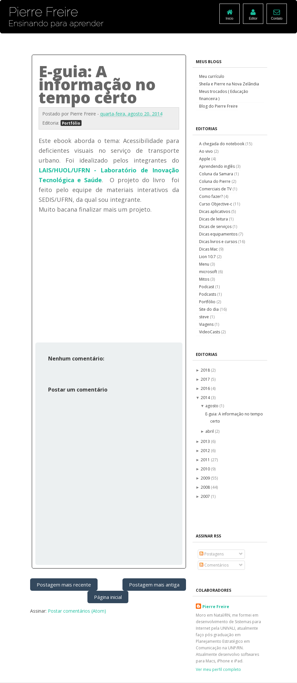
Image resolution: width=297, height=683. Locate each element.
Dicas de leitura (214, 219)
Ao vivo (206, 151)
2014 (206, 397)
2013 (206, 441)
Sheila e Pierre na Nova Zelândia (229, 84)
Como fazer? (211, 196)
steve (204, 317)
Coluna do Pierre (215, 181)
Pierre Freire (215, 606)
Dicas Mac (209, 249)
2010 (206, 469)
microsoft (208, 271)
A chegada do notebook (222, 144)
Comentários (214, 565)
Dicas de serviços (215, 226)
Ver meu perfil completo (218, 669)
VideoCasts (210, 332)
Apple (205, 159)
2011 (206, 460)
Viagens (206, 324)
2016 (206, 388)
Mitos (204, 279)
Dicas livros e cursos (218, 241)
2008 (206, 487)
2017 (206, 379)
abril (210, 431)
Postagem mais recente (64, 584)
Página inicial (108, 597)
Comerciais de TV (215, 189)
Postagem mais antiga (154, 584)
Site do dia (209, 309)
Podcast (207, 286)
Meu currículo (211, 76)
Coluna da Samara (216, 174)
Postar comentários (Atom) (77, 611)
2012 (206, 450)
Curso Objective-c (216, 204)
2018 (206, 370)
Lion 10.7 (208, 256)
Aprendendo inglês (217, 166)
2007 (206, 496)
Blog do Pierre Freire (218, 106)
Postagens (211, 554)
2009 (206, 478)
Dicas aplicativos (215, 211)
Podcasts (208, 294)
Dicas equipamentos (218, 234)
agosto (212, 406)
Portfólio (71, 123)
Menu (204, 264)
